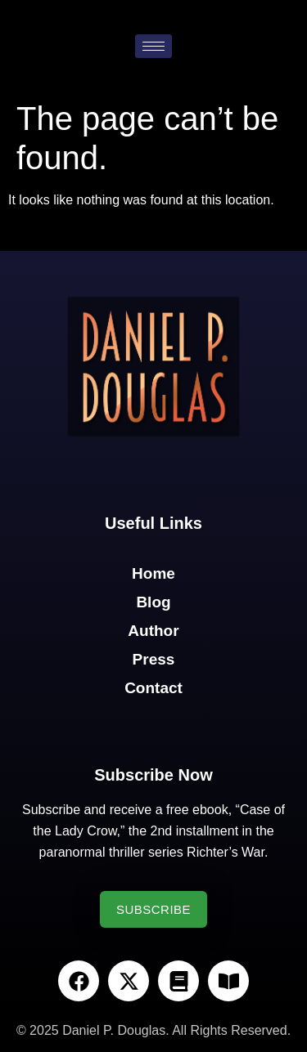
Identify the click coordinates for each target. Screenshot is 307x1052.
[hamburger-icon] (153, 46)
